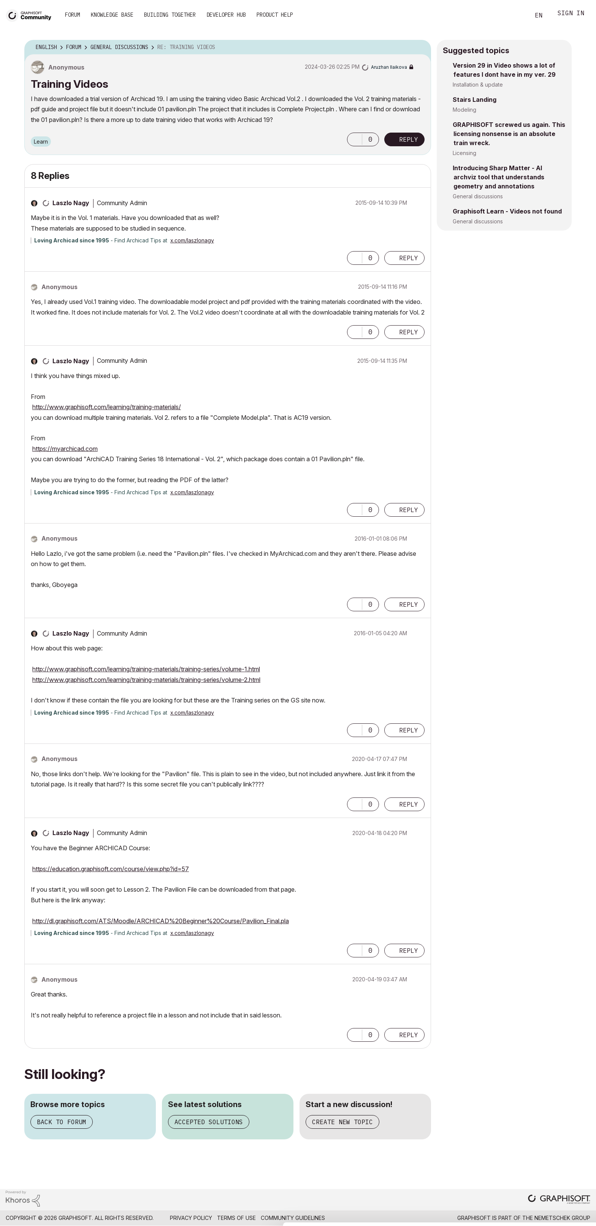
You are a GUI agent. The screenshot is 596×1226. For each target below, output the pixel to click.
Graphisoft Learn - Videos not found (507, 211)
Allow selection (552, 1185)
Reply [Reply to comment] (408, 258)
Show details (301, 1216)
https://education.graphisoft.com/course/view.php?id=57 (110, 869)
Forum (72, 14)
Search (516, 15)
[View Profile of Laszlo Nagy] (70, 203)
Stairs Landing (474, 99)
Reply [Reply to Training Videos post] (408, 139)
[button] (354, 139)
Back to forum (61, 1122)
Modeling (464, 109)
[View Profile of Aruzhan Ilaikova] (389, 67)
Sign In (571, 14)
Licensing (464, 153)
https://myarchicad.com (65, 448)
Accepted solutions (208, 1122)
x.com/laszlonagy (192, 240)
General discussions (478, 196)
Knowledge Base (112, 14)
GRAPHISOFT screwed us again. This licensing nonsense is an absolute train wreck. (509, 134)
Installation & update (478, 84)
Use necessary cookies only (552, 1207)
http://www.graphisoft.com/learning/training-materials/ (106, 407)
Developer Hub (226, 14)
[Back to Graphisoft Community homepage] (31, 14)
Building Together (170, 14)
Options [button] (420, 47)
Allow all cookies (552, 1166)
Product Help (275, 14)
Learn (41, 141)
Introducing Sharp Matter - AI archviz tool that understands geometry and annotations (498, 177)
